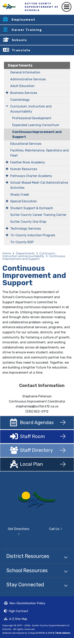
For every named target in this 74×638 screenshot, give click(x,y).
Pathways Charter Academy (31, 176)
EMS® (51, 633)
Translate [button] (21, 50)
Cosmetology (20, 100)
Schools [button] (19, 40)
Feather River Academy (27, 162)
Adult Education (22, 86)
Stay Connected (25, 585)
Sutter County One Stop (28, 222)
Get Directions (15, 533)
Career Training (27, 30)
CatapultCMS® (36, 633)
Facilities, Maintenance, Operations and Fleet (39, 152)
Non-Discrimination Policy (24, 603)
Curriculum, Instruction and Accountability (31, 108)
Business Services (23, 93)
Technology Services (25, 228)
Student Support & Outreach (31, 208)
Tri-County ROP (22, 242)
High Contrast (18, 611)
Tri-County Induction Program (32, 235)
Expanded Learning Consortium (35, 125)
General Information (25, 72)
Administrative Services (28, 79)
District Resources (27, 556)
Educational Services (25, 144)
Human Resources (23, 169)
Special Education (23, 201)
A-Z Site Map (15, 619)
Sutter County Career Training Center (38, 215)
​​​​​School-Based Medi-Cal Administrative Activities (39, 185)
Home (6, 253)
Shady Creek (19, 194)
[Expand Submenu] (7, 92)
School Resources (27, 570)
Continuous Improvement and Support (37, 134)
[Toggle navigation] (66, 7)
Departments (20, 65)
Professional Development (31, 118)
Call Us (50, 530)
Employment (23, 19)
